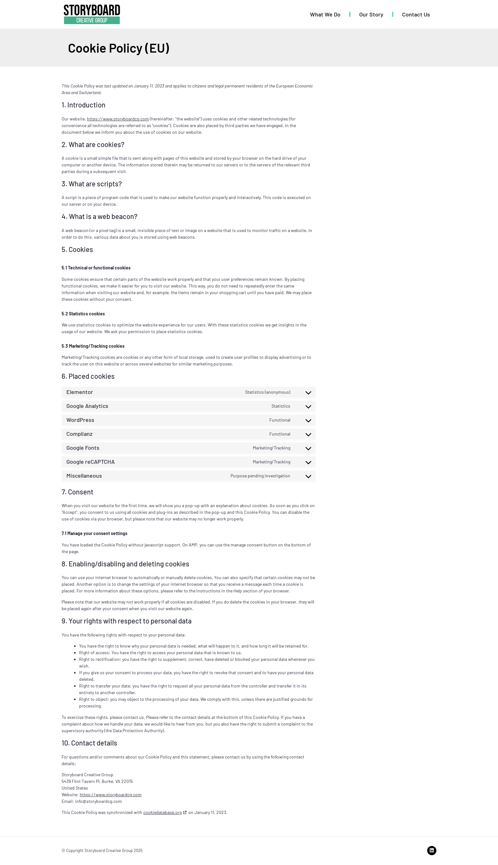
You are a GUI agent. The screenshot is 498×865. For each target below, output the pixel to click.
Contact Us (416, 14)
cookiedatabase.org (162, 812)
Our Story (371, 14)
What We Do (325, 14)
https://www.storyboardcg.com (118, 118)
